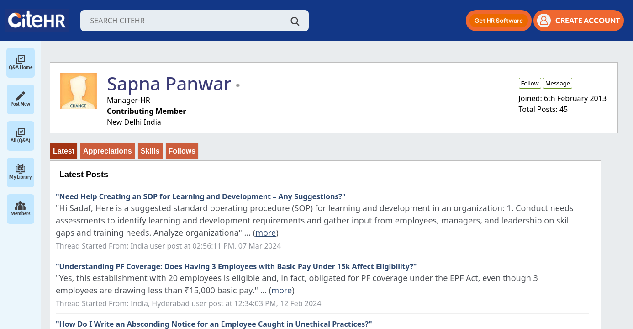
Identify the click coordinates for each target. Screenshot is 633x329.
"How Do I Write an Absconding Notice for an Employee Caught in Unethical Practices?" (214, 324)
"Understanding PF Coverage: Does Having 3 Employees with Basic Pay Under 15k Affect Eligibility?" (236, 266)
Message (557, 83)
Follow (530, 83)
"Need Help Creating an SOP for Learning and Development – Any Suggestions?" (201, 196)
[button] (499, 20)
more (265, 232)
